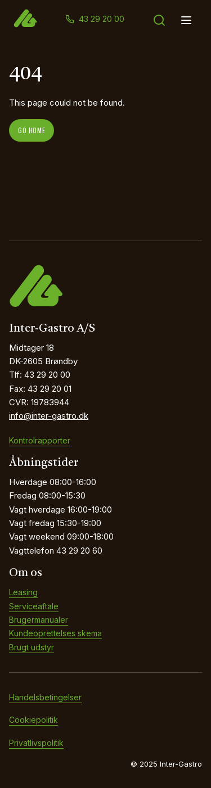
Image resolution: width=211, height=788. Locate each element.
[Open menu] (186, 20)
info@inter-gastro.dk (48, 415)
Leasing (23, 592)
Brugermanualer (38, 619)
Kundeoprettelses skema (55, 633)
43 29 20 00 (101, 19)
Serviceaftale (34, 606)
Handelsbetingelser (45, 697)
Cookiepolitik (33, 719)
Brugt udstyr (31, 647)
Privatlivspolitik (36, 743)
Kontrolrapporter (39, 440)
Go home (31, 130)
